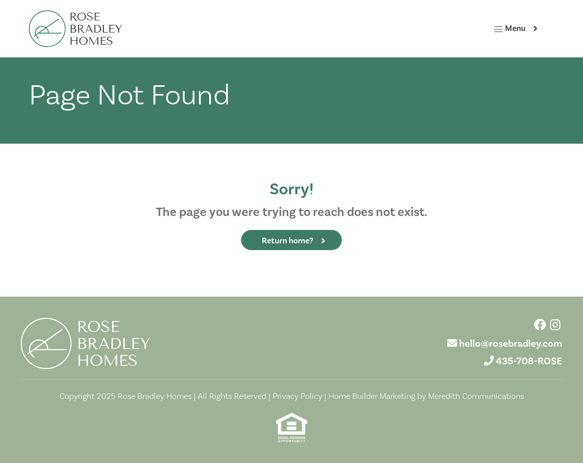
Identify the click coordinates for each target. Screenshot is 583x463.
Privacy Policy (297, 396)
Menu (509, 28)
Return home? (287, 241)
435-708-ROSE (529, 361)
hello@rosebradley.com (510, 343)
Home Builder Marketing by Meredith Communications (426, 396)
